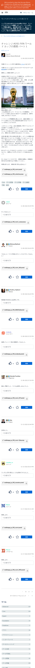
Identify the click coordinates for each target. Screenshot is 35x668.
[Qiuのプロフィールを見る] (11, 420)
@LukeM (3, 69)
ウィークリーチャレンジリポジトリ (14, 36)
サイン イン (26, 12)
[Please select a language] (20, 13)
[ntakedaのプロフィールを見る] (8, 332)
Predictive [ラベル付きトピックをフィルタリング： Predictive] (5, 625)
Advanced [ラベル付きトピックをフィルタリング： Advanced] (5, 606)
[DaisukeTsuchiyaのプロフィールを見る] (15, 376)
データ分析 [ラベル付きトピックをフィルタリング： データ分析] (5, 649)
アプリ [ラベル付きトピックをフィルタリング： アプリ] (4, 630)
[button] (33, 60)
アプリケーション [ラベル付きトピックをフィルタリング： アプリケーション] (7, 635)
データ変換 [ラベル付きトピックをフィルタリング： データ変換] (5, 658)
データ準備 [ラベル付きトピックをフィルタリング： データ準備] (5, 663)
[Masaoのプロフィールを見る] (8, 549)
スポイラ (7, 215)
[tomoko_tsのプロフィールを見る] (9, 462)
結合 (7, 185)
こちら (22, 64)
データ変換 (9, 182)
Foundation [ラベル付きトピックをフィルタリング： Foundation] (5, 620)
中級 (3, 185)
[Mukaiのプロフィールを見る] (8, 504)
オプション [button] (4, 50)
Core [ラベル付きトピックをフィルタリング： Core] (3, 611)
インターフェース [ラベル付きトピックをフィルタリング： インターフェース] (7, 639)
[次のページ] (32, 591)
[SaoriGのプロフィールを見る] (8, 54)
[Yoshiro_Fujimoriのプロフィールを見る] (15, 290)
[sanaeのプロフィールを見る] (8, 202)
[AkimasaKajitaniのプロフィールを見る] (15, 244)
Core (3, 182)
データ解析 (26, 182)
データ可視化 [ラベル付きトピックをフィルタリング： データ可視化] (6, 653)
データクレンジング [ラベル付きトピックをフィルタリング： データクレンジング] (8, 644)
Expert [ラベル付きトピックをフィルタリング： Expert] (4, 616)
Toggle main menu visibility (3, 11)
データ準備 (18, 182)
